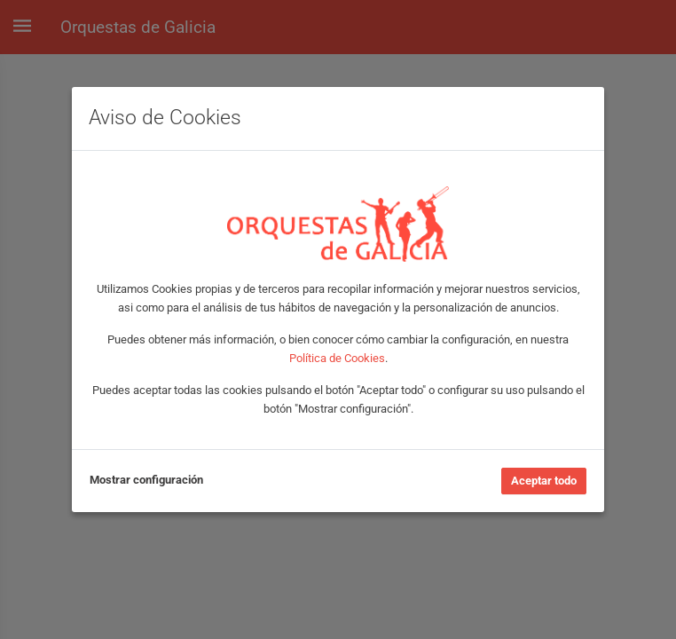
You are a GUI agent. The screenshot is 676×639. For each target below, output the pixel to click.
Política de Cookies (337, 358)
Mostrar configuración (146, 479)
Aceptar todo (544, 480)
